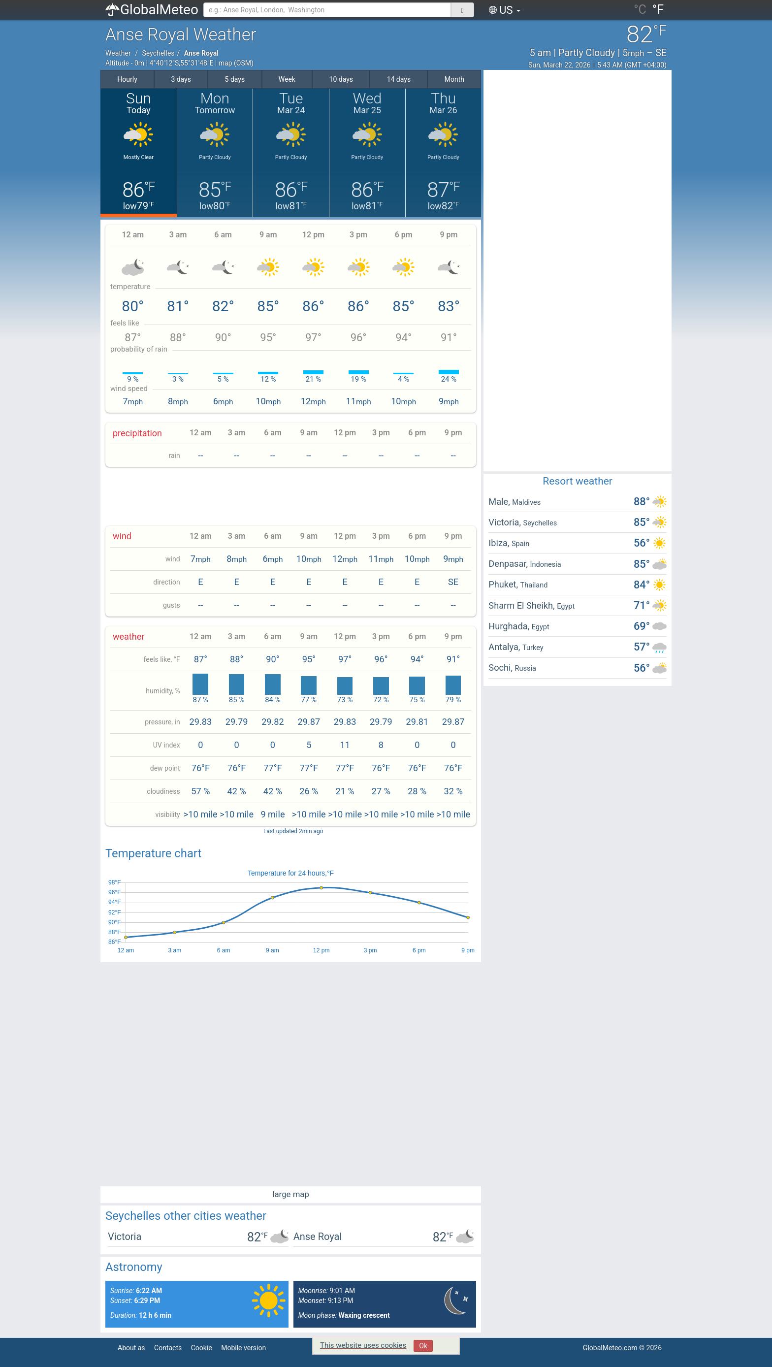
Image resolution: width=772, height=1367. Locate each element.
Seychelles (158, 53)
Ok (423, 1346)
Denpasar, (509, 563)
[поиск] (462, 9)
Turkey (533, 647)
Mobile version (243, 1348)
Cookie (201, 1348)
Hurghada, (509, 626)
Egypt (566, 606)
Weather (118, 53)
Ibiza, (500, 543)
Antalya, (505, 647)
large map (290, 1194)
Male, (500, 501)
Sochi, (501, 667)
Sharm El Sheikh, (522, 605)
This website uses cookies (363, 1345)
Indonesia (545, 564)
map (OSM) (236, 63)
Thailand (534, 585)
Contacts (168, 1348)
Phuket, (504, 584)
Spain (520, 543)
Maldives (526, 502)
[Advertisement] (291, 496)
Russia (525, 668)
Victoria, (505, 522)
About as (131, 1348)
